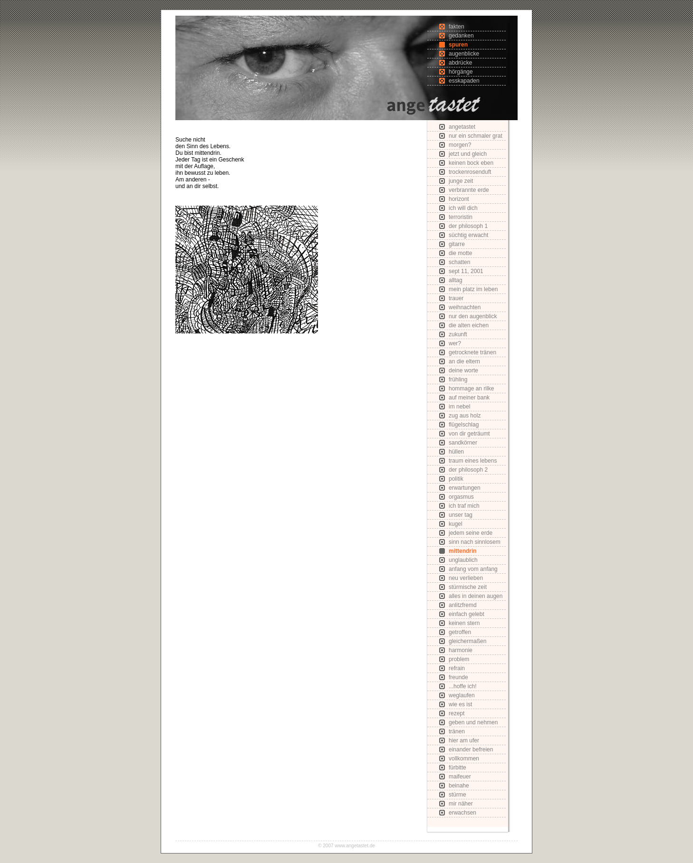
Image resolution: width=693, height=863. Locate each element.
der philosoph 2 (468, 469)
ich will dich (463, 208)
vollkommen (464, 758)
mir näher (461, 803)
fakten (456, 26)
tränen (457, 731)
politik (456, 478)
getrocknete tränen (472, 352)
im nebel (459, 406)
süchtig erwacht (468, 235)
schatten (459, 262)
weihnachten (465, 307)
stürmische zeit (468, 587)
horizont (459, 199)
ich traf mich (464, 506)
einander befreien (471, 749)
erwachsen (462, 812)
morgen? (460, 145)
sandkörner (463, 442)
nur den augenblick (473, 316)
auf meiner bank (469, 397)
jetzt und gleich (468, 154)
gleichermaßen (467, 641)
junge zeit (461, 181)
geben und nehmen (473, 722)
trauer (456, 298)
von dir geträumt (469, 433)
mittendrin (463, 551)
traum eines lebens (473, 460)
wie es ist (460, 704)
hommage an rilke (471, 388)
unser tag (460, 515)
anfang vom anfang (473, 569)
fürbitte (457, 767)
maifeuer (460, 776)
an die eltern (464, 361)
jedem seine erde (470, 533)
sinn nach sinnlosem (474, 542)
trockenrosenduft (470, 172)
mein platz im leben (473, 289)
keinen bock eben (471, 163)
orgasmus (461, 496)
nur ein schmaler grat (475, 136)
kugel (455, 524)
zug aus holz (465, 415)
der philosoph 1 (468, 226)
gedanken (461, 35)
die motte (460, 253)
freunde (458, 677)
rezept (456, 713)
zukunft (458, 334)
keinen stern (464, 623)
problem (459, 659)
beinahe (459, 785)
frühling (458, 379)
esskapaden (464, 80)
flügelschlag (464, 424)
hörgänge (461, 71)
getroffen (460, 632)
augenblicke (464, 53)
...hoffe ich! (462, 686)
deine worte (463, 370)
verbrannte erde (469, 190)
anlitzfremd (463, 605)
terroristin (460, 217)
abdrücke (460, 62)
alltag (455, 280)
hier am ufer (464, 740)
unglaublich (463, 560)
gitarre (457, 244)
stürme (457, 794)
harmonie (460, 650)
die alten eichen (469, 325)
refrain (457, 668)
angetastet (462, 126)
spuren (458, 44)
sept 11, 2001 (466, 271)
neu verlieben (466, 578)
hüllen (456, 451)
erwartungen (465, 487)
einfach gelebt (466, 614)
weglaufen (462, 695)
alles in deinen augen (475, 596)
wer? (455, 343)
